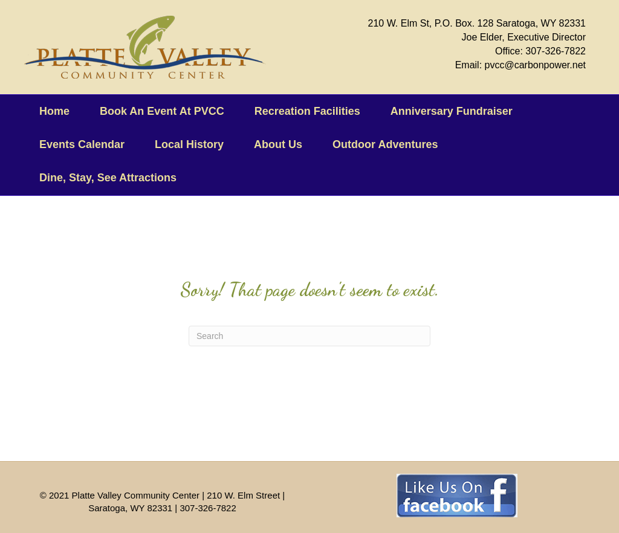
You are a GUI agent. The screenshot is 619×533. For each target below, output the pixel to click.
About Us (278, 144)
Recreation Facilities (307, 111)
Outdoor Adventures (385, 144)
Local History (189, 144)
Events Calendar (82, 144)
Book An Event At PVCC (162, 111)
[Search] (309, 336)
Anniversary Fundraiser (452, 111)
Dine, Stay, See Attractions (108, 178)
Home (54, 111)
